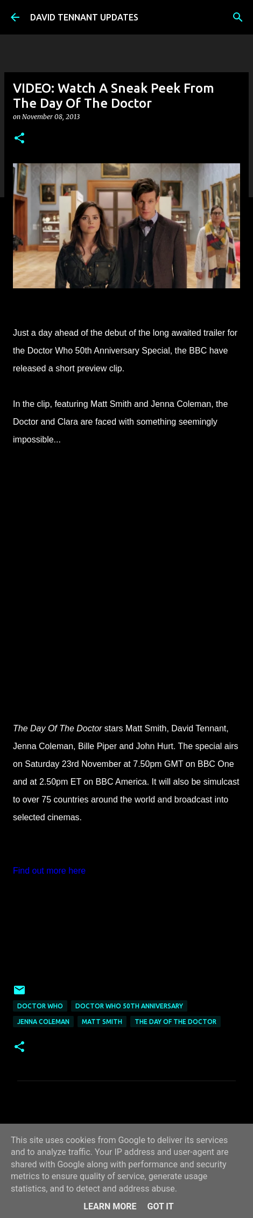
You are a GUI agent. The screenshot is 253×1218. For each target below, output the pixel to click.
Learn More (109, 1206)
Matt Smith (102, 1021)
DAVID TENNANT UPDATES (84, 17)
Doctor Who (40, 1005)
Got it (160, 1206)
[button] (19, 139)
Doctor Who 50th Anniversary (129, 1005)
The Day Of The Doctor (175, 1021)
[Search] (237, 17)
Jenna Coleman (43, 1021)
